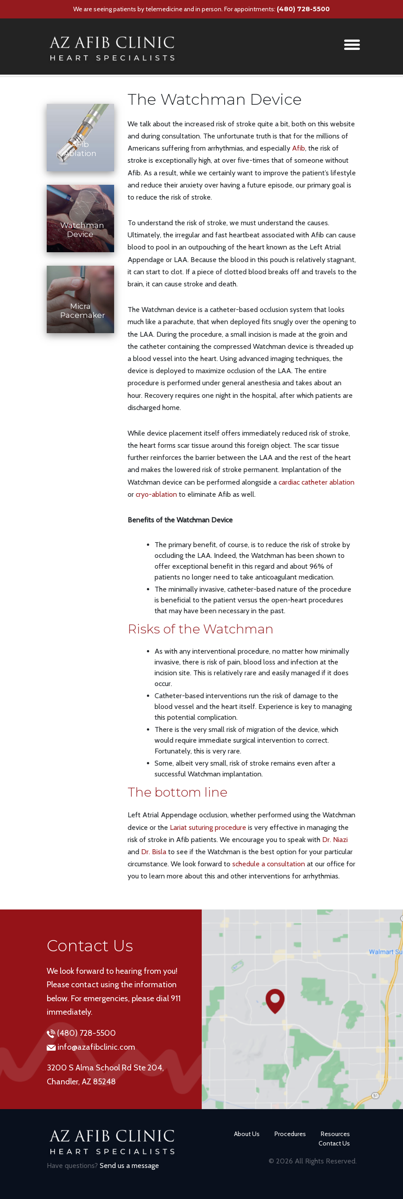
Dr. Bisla (153, 851)
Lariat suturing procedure (208, 827)
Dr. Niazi (335, 839)
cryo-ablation (156, 494)
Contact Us (334, 1143)
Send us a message (129, 1165)
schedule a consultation (268, 864)
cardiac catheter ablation (316, 482)
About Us (247, 1134)
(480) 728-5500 (303, 9)
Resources (335, 1134)
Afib (298, 148)
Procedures (290, 1134)
